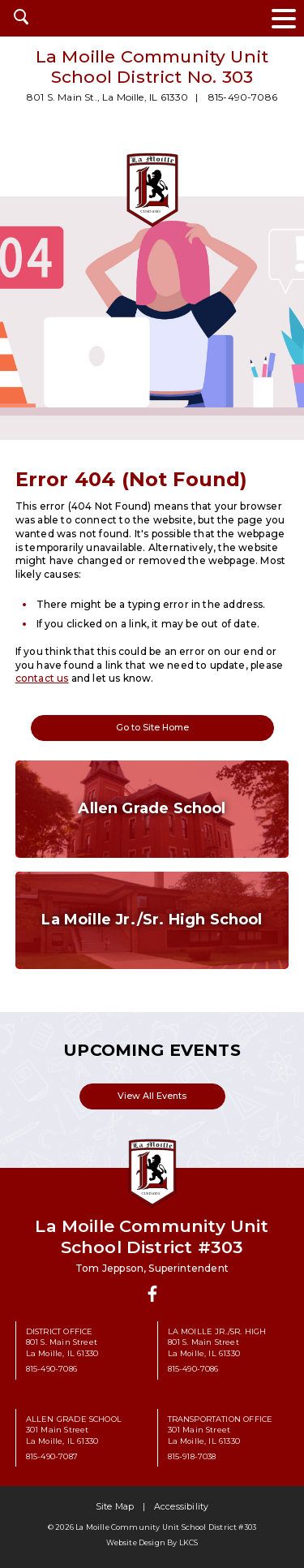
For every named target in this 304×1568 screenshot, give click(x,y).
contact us (42, 678)
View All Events (152, 1096)
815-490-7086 (242, 97)
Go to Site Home (152, 727)
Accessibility (181, 1506)
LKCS (189, 1542)
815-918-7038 (192, 1456)
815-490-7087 (52, 1456)
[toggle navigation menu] (283, 18)
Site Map (115, 1506)
